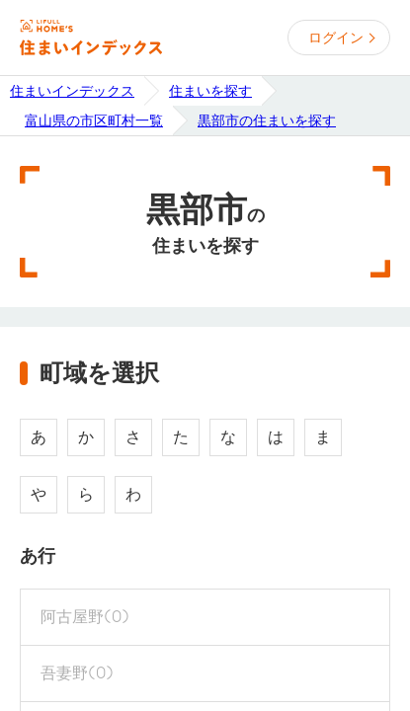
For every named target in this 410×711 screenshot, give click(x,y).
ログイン (336, 37)
